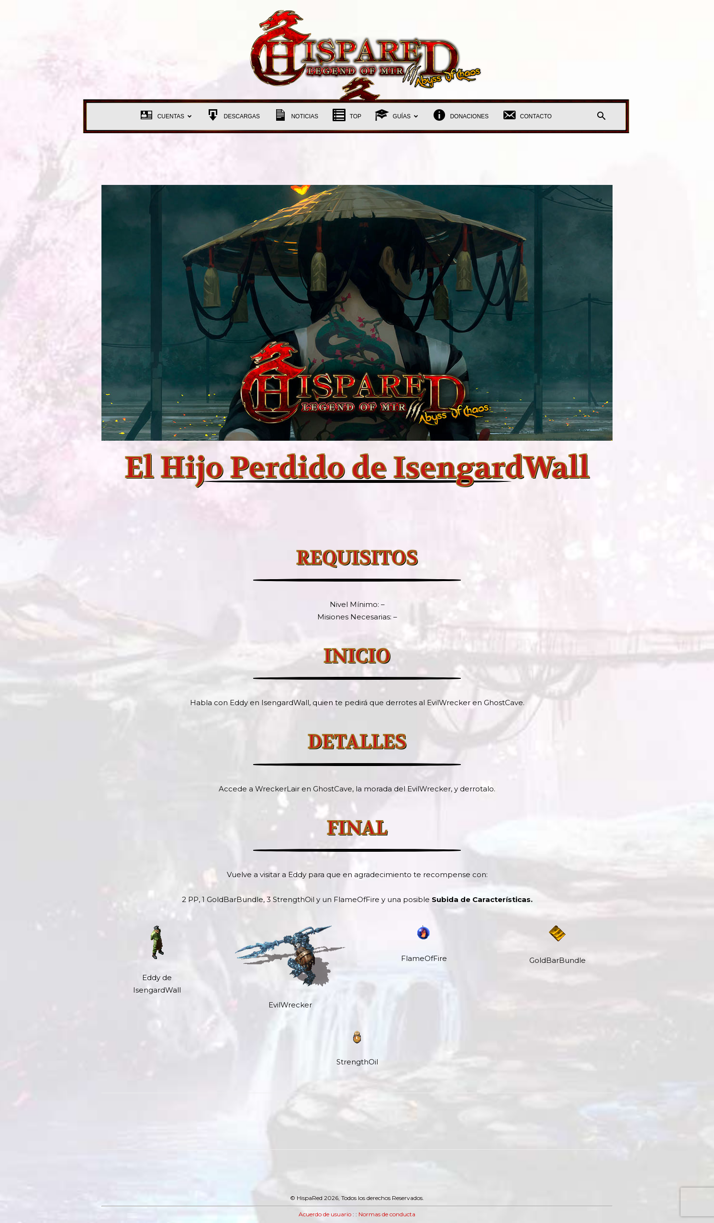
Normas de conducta (386, 1214)
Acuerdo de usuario (325, 1214)
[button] (601, 117)
